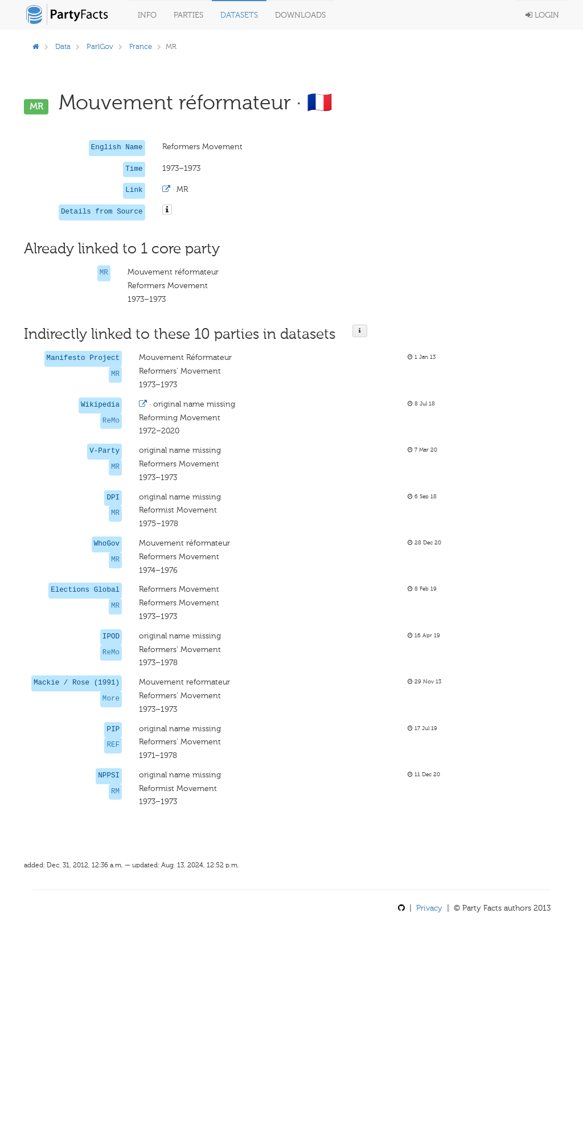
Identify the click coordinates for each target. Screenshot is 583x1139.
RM (115, 792)
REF (113, 745)
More (111, 699)
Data (63, 46)
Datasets (239, 15)
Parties (188, 15)
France (140, 46)
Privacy (429, 908)
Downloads (300, 15)
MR (104, 273)
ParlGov (100, 46)
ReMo (111, 421)
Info (147, 15)
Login (542, 15)
